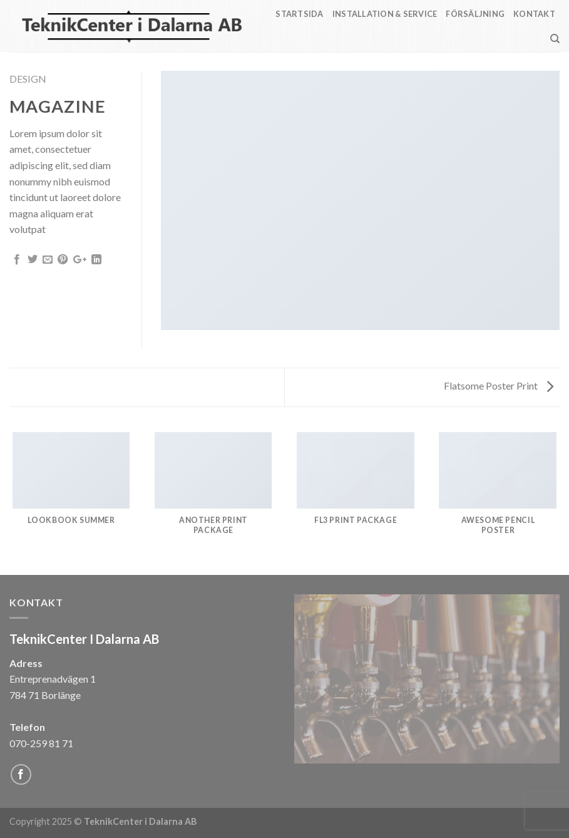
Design (27, 79)
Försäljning (475, 14)
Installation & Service (385, 14)
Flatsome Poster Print (498, 385)
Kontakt (534, 14)
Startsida (299, 14)
